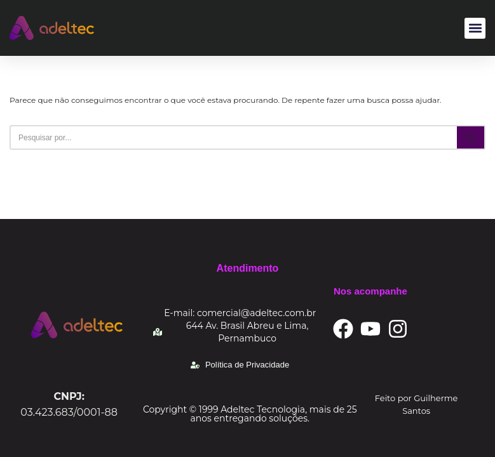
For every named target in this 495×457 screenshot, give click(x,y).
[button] (474, 28)
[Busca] (233, 137)
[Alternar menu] (240, 286)
